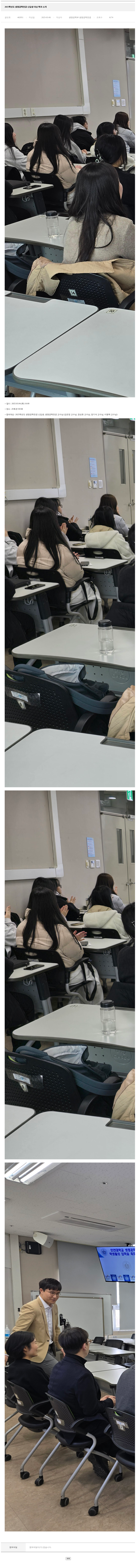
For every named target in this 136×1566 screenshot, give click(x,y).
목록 (68, 1558)
